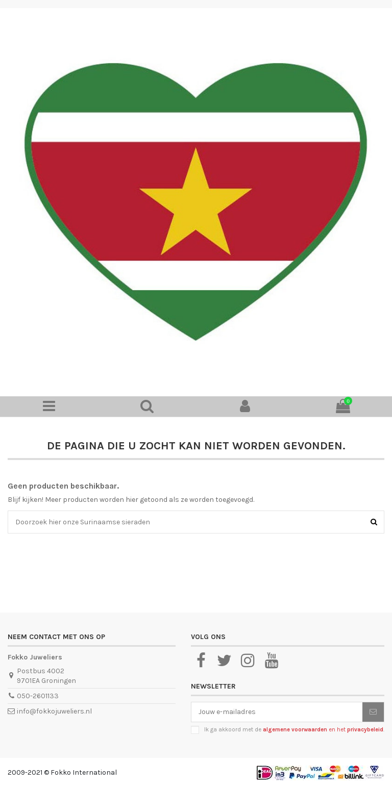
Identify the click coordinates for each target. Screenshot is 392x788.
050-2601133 (38, 696)
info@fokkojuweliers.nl (54, 711)
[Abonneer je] (373, 712)
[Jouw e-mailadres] (276, 712)
